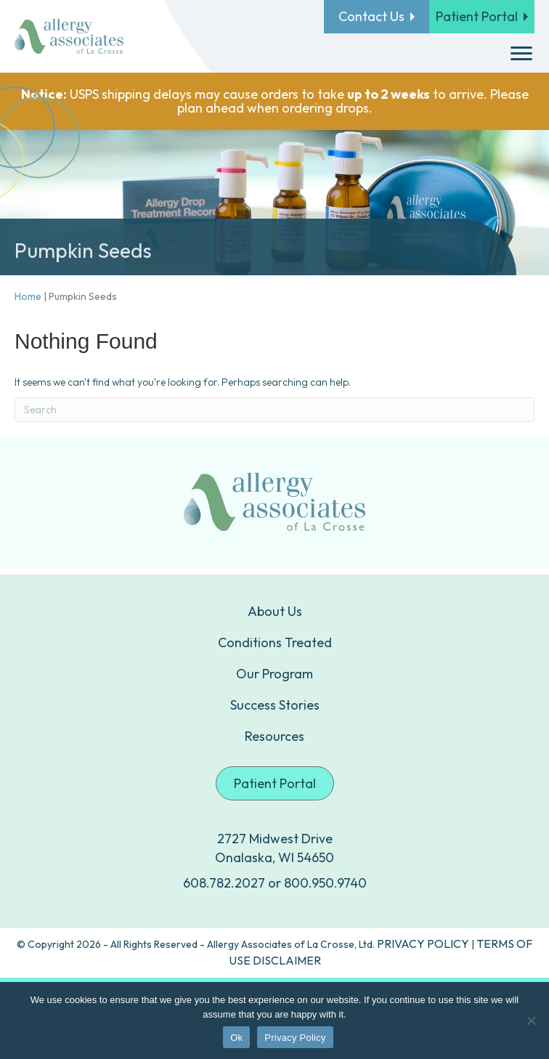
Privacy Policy (294, 1037)
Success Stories (275, 705)
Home (28, 296)
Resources (274, 736)
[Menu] (521, 53)
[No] (531, 1020)
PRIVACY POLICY (423, 943)
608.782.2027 (224, 883)
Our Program (274, 673)
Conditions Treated (275, 642)
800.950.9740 (325, 883)
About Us (275, 611)
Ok (236, 1037)
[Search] (274, 409)
